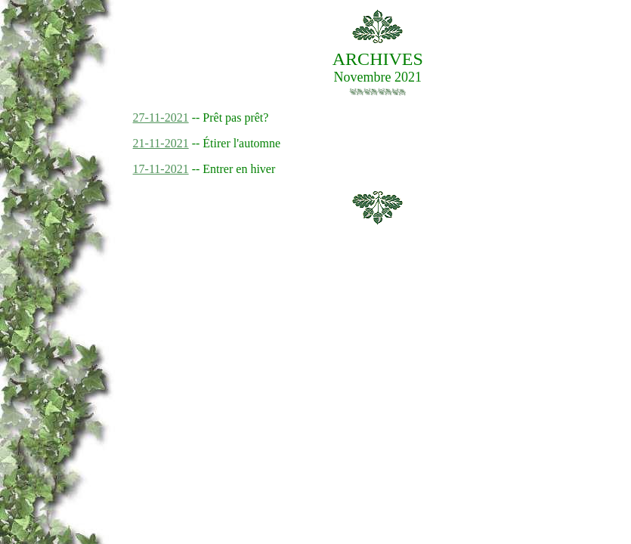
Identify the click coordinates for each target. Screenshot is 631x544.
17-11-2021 (161, 168)
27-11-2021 (161, 117)
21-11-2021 (161, 143)
